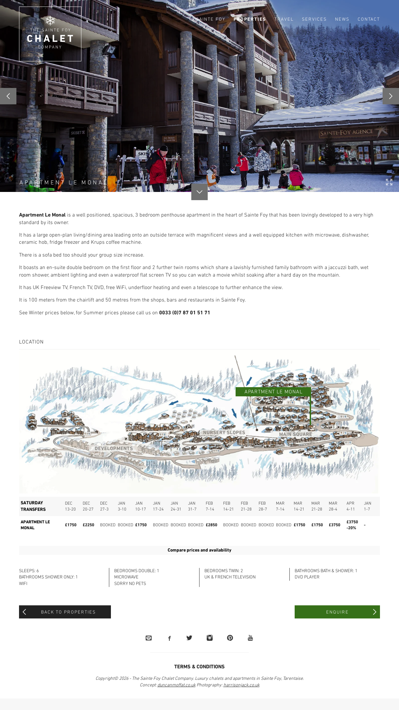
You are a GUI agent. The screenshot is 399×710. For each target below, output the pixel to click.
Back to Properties (68, 624)
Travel (284, 19)
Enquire (337, 624)
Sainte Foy (210, 19)
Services (314, 19)
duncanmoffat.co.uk (177, 697)
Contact (369, 19)
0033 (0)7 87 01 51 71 (184, 324)
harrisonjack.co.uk (241, 697)
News (342, 19)
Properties (250, 19)
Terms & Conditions (199, 678)
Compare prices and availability (199, 561)
